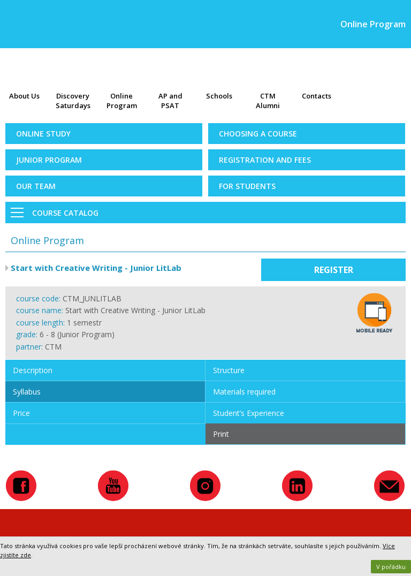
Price (21, 413)
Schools (219, 96)
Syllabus (27, 391)
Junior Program (49, 160)
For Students (247, 186)
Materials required (244, 391)
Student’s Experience (248, 413)
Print (221, 434)
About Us (24, 96)
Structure (229, 370)
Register (333, 270)
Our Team (36, 186)
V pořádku (391, 567)
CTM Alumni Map (268, 101)
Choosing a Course (258, 133)
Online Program (121, 100)
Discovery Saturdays (73, 100)
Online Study (43, 133)
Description (32, 370)
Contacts (316, 96)
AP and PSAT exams (170, 101)
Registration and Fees (265, 160)
